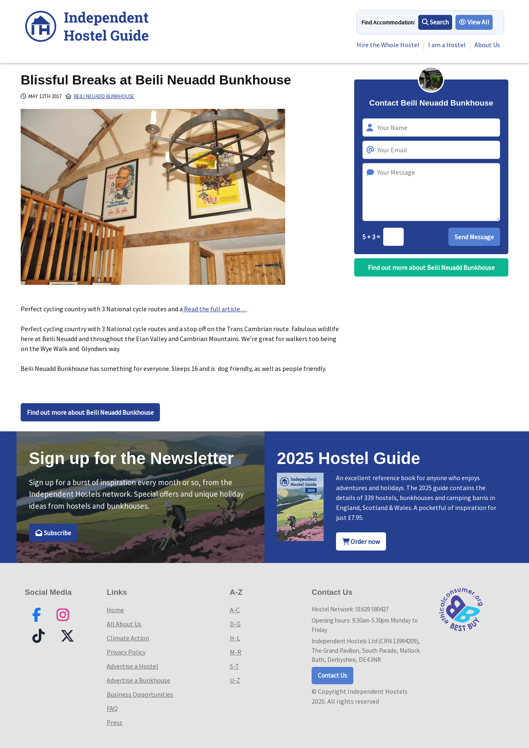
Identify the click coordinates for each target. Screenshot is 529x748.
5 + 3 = (371, 237)
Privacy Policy (126, 652)
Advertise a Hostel (132, 666)
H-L (235, 638)
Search (435, 22)
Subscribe (53, 533)
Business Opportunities (140, 694)
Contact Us (332, 675)
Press (114, 722)
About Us (487, 45)
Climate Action (128, 638)
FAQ (112, 708)
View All (474, 22)
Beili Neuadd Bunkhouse (104, 96)
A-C (235, 610)
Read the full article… (215, 309)
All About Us (124, 624)
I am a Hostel (447, 45)
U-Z (235, 680)
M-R (235, 652)
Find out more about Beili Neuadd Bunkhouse (90, 412)
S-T (234, 666)
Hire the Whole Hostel (387, 45)
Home (115, 610)
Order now (361, 541)
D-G (235, 624)
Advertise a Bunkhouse (138, 680)
